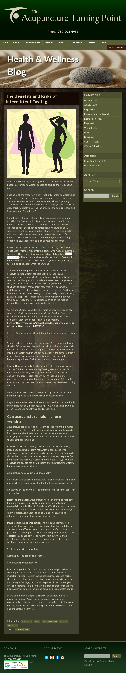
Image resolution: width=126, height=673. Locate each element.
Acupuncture (27, 621)
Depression (90, 123)
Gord (37, 621)
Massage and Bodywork (96, 114)
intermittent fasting (22, 629)
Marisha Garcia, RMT (95, 165)
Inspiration (89, 109)
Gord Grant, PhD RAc (95, 161)
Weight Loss (12, 625)
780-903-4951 (68, 31)
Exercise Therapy (93, 118)
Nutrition (63, 621)
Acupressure (90, 104)
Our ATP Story (91, 141)
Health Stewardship (50, 621)
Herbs (87, 132)
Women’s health (92, 146)
